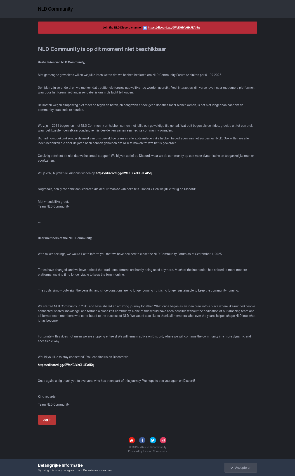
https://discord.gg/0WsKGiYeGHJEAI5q (174, 27)
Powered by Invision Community (147, 451)
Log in (47, 419)
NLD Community (55, 9)
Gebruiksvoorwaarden (97, 470)
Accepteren (240, 467)
